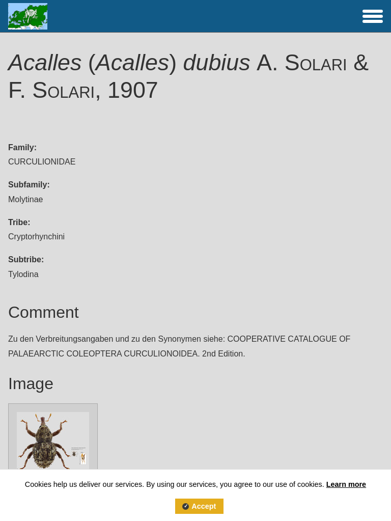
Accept (203, 506)
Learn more (346, 484)
